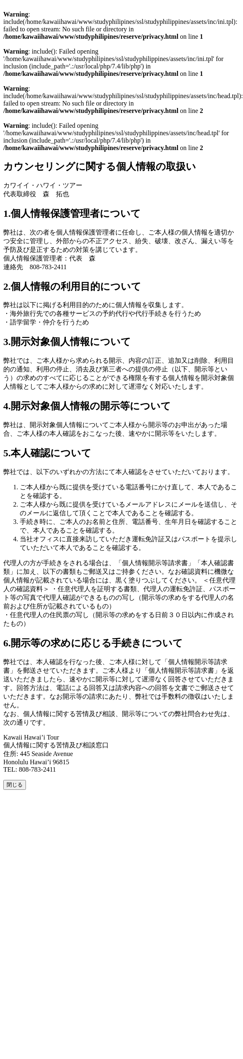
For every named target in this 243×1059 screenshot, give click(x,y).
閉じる (15, 785)
